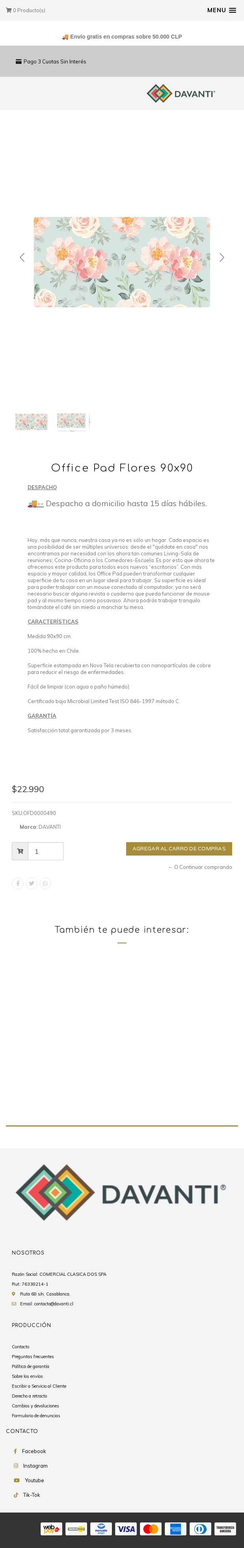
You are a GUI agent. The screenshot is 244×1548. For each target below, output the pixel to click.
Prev (22, 257)
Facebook (34, 1451)
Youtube (34, 1480)
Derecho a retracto (29, 1396)
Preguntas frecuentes (33, 1357)
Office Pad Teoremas (168, 1092)
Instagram (35, 1466)
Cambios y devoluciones (35, 1406)
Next (222, 257)
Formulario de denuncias (36, 1416)
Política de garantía (30, 1367)
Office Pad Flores (46, 1092)
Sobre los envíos (27, 1376)
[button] (221, 10)
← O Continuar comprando (200, 867)
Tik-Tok (31, 1495)
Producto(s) (25, 10)
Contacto (20, 1347)
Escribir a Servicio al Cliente (39, 1386)
